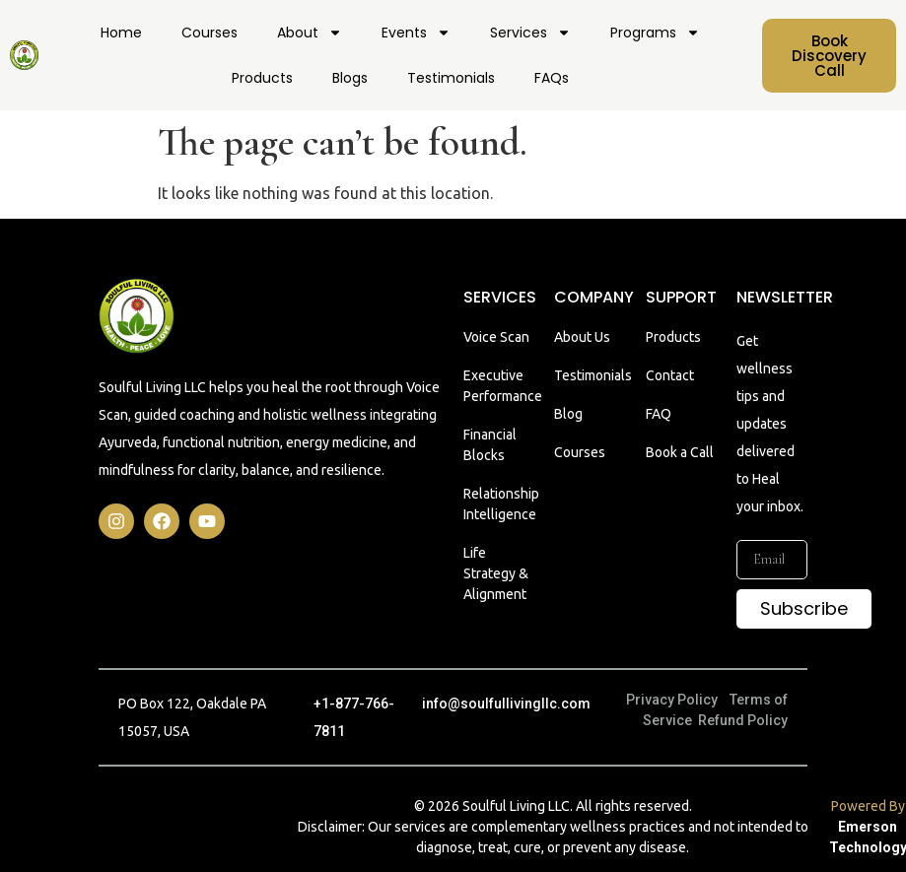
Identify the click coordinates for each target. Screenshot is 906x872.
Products (262, 78)
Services (530, 32)
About (309, 32)
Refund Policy (743, 720)
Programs (655, 32)
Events (416, 32)
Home (121, 32)
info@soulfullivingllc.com (506, 703)
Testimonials (451, 78)
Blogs (350, 78)
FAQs (551, 78)
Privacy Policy (672, 699)
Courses (209, 32)
